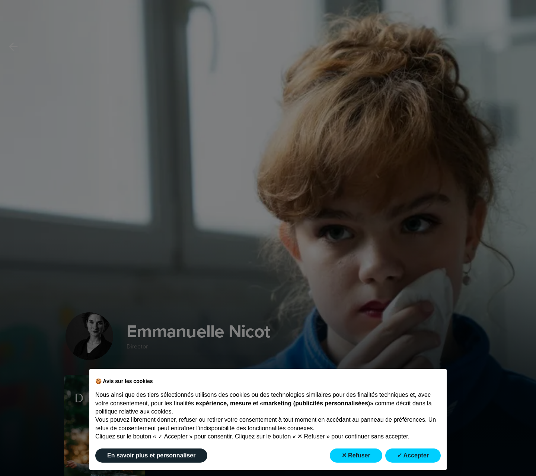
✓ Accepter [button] (413, 455)
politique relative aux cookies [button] (133, 411)
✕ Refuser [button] (356, 455)
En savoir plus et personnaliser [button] (151, 455)
